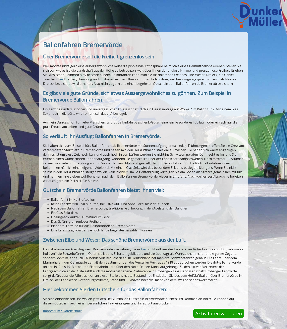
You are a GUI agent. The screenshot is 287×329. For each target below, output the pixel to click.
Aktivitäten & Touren (218, 313)
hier (60, 79)
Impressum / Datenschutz (62, 311)
